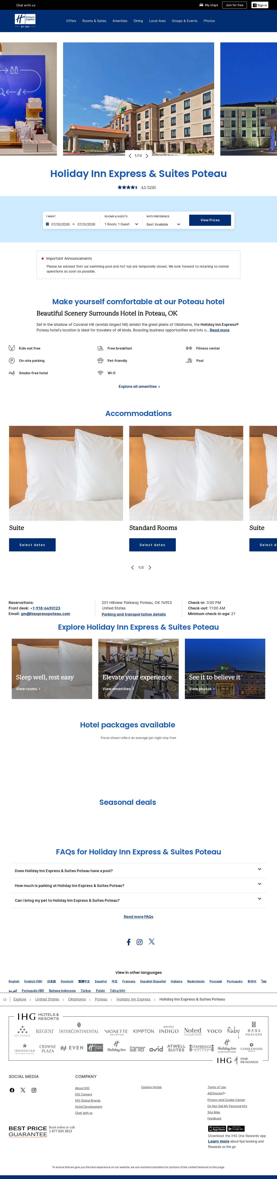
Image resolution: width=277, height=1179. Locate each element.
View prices (210, 220)
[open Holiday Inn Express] (133, 999)
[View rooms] (27, 689)
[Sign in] (259, 5)
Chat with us (26, 5)
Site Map (214, 1112)
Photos (209, 21)
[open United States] (47, 999)
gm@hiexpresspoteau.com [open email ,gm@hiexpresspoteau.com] (45, 614)
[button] (32, 545)
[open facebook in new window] (126, 942)
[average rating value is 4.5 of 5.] (132, 187)
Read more (219, 330)
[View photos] (201, 689)
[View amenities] (117, 689)
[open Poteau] (101, 999)
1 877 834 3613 (60, 1131)
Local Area (157, 21)
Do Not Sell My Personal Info (227, 1106)
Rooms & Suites (94, 21)
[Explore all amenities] (138, 387)
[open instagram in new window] (137, 942)
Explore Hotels (151, 1087)
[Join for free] (234, 5)
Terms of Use (217, 1087)
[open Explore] (21, 999)
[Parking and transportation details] (134, 614)
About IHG (82, 1088)
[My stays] (208, 5)
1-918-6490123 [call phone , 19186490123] (46, 608)
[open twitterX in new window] (149, 942)
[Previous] (130, 156)
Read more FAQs (138, 917)
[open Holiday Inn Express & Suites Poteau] (191, 999)
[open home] (6, 999)
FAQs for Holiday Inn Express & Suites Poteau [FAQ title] (138, 852)
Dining (138, 21)
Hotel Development (88, 1106)
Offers (71, 21)
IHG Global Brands (88, 1100)
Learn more (218, 1141)
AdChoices (216, 1093)
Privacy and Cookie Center (226, 1100)
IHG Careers (83, 1094)
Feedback (214, 1118)
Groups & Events (184, 21)
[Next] (146, 156)
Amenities (120, 21)
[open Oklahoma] (77, 999)
